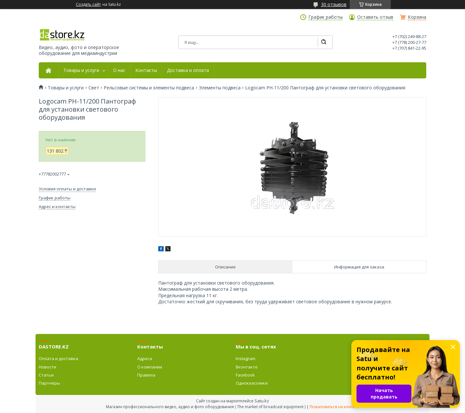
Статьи (46, 375)
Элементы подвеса (220, 88)
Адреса (144, 358)
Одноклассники (252, 383)
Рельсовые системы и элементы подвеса (149, 88)
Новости (47, 367)
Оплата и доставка (58, 358)
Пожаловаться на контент (334, 406)
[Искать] (323, 42)
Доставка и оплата (188, 70)
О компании (149, 367)
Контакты (146, 70)
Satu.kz (261, 401)
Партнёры (49, 383)
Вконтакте (247, 367)
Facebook (245, 375)
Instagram (245, 358)
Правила (146, 375)
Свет (93, 88)
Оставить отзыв (375, 17)
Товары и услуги (81, 70)
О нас (119, 70)
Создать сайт (88, 4)
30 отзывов (333, 4)
